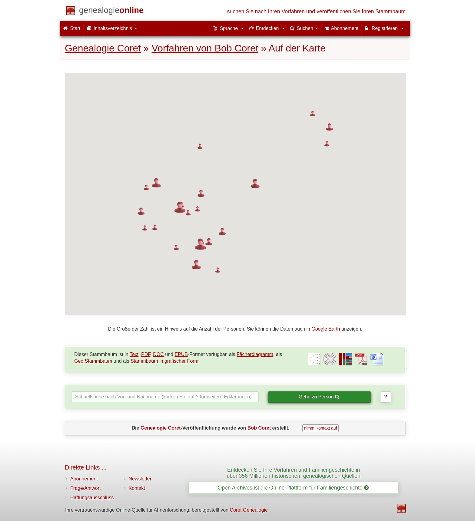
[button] (141, 211)
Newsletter (140, 478)
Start (71, 28)
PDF (145, 354)
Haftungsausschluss (92, 497)
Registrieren (384, 28)
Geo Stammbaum (93, 361)
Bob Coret (259, 427)
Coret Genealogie (248, 510)
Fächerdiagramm (255, 354)
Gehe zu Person (319, 396)
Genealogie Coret (103, 48)
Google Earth (325, 328)
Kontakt (137, 488)
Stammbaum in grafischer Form (164, 361)
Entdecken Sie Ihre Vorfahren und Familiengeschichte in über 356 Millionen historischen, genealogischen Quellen (293, 473)
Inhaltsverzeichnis (112, 28)
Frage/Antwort (85, 488)
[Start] (111, 11)
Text (134, 354)
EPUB (181, 354)
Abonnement (84, 478)
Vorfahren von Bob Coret (204, 48)
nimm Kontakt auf (320, 428)
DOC (158, 354)
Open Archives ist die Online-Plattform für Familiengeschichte (293, 488)
